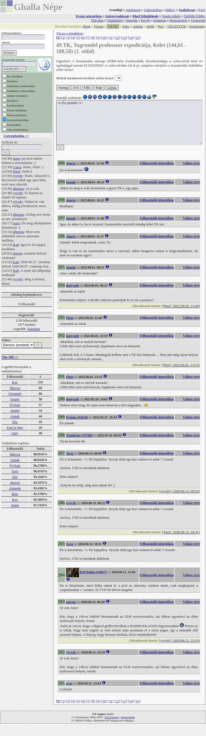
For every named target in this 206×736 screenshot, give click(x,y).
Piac (161, 26)
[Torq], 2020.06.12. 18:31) (181, 532)
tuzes (16, 158)
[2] (63, 38)
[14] (131, 38)
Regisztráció (178, 20)
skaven (15, 482)
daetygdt (72, 285)
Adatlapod (133, 10)
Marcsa (15, 388)
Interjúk (131, 20)
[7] (88, 38)
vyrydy (18, 176)
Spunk (14, 399)
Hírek (86, 26)
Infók (150, 26)
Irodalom (159, 20)
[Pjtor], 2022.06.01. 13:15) (181, 365)
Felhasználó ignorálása (156, 163)
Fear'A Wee (15, 427)
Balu (15, 494)
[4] (73, 38)
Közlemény (197, 26)
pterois (17, 253)
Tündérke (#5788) (79, 435)
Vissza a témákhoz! (70, 33)
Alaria (70, 163)
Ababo (15, 410)
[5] (78, 38)
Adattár (137, 26)
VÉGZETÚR (176, 26)
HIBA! (170, 10)
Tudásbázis (115, 20)
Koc (15, 382)
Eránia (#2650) (77, 417)
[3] (68, 38)
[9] (98, 38)
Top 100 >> (10, 357)
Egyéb (145, 20)
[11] (111, 38)
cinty (14, 433)
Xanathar (33, 329)
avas (69, 683)
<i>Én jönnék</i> (129, 122)
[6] (83, 38)
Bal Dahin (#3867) (93, 572)
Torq (69, 453)
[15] (138, 38)
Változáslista (153, 10)
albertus (18, 189)
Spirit (15, 505)
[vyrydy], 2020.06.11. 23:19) (179, 640)
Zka (15, 422)
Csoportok (198, 20)
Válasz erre (191, 163)
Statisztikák (128, 717)
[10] (104, 38)
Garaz (17, 167)
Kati (16, 245)
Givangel (14, 393)
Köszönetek (112, 717)
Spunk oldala (171, 16)
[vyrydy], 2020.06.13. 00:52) (179, 491)
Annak (15, 416)
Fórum (99, 26)
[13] (124, 38)
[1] (58, 38)
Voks (125, 26)
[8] (93, 38)
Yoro (14, 471)
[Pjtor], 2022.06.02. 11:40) (181, 306)
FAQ (201, 10)
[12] (117, 38)
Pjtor (70, 318)
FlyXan (15, 405)
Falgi (16, 171)
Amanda (15, 488)
